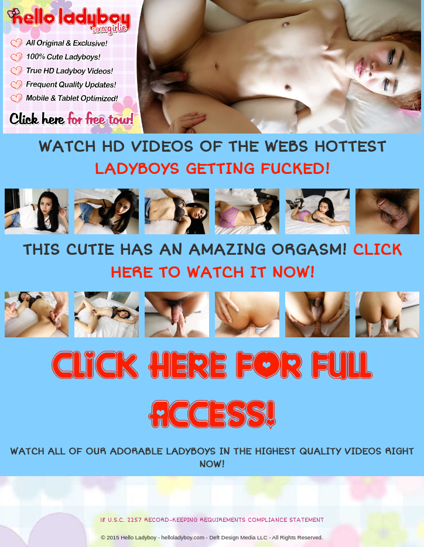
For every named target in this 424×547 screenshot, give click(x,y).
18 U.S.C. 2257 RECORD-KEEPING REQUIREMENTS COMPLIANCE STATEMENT (212, 520)
